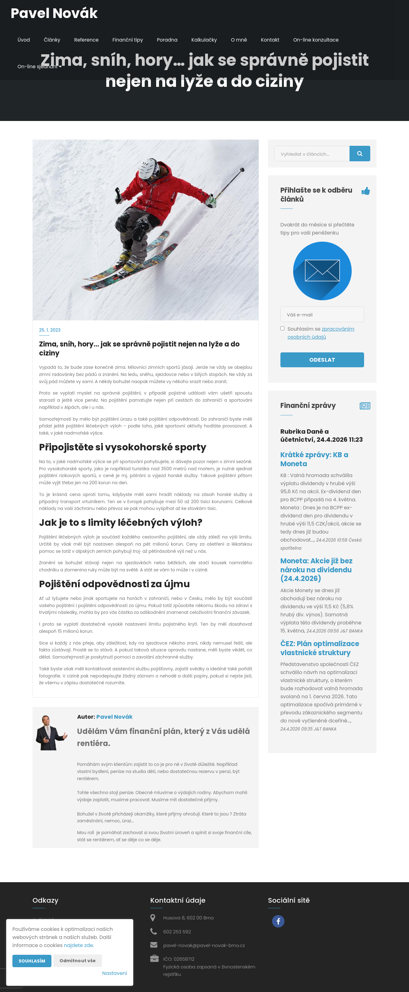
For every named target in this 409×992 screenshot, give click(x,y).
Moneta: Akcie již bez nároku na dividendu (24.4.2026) (316, 569)
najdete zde (78, 945)
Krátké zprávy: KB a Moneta (314, 459)
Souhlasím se (305, 329)
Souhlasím (32, 961)
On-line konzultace (321, 39)
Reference (87, 39)
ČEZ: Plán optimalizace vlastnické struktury (319, 648)
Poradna (170, 39)
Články (53, 39)
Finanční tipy (130, 39)
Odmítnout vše (77, 961)
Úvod (24, 39)
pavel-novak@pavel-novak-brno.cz (204, 945)
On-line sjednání (40, 66)
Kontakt (274, 39)
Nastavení (114, 973)
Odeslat (322, 360)
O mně (243, 39)
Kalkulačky (208, 39)
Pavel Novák (114, 717)
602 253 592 (177, 931)
